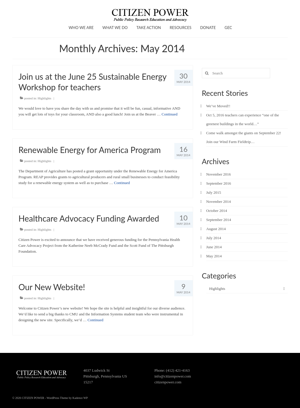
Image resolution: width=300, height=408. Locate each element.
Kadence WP (80, 397)
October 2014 (216, 210)
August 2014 (216, 229)
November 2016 (218, 174)
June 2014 (214, 247)
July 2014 (213, 238)
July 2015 (213, 192)
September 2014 (218, 219)
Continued (170, 114)
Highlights (44, 98)
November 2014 (218, 201)
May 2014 (214, 256)
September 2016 (218, 183)
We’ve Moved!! (218, 106)
